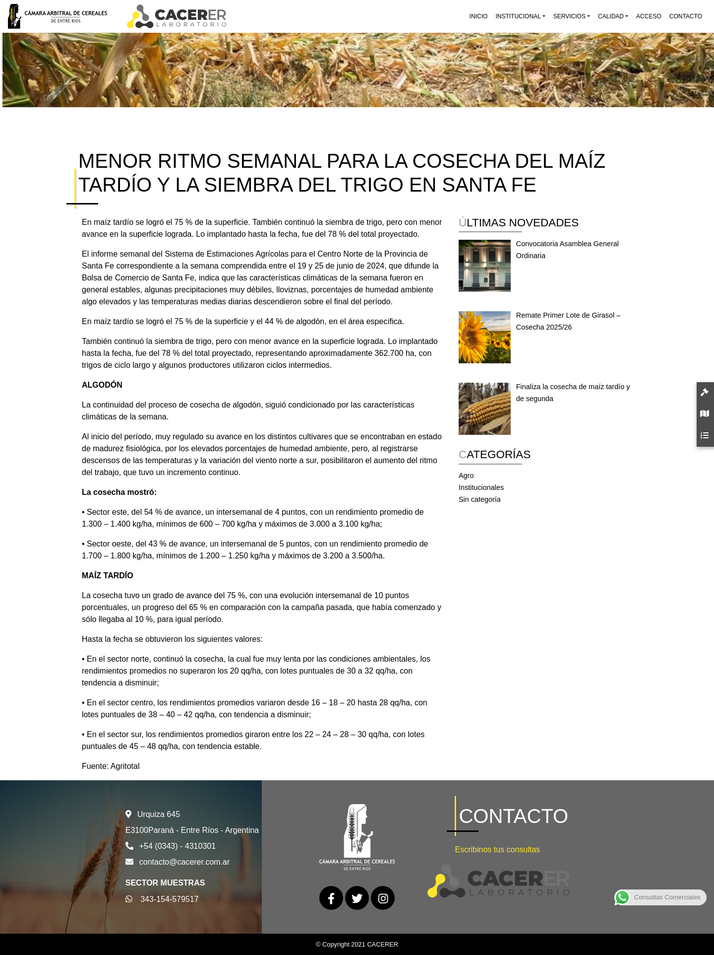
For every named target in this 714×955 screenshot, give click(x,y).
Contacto (685, 16)
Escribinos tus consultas (497, 849)
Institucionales (481, 487)
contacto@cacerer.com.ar (184, 862)
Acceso (648, 16)
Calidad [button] (611, 16)
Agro (466, 475)
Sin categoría (480, 499)
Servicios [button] (569, 16)
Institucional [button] (517, 16)
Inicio (479, 16)
